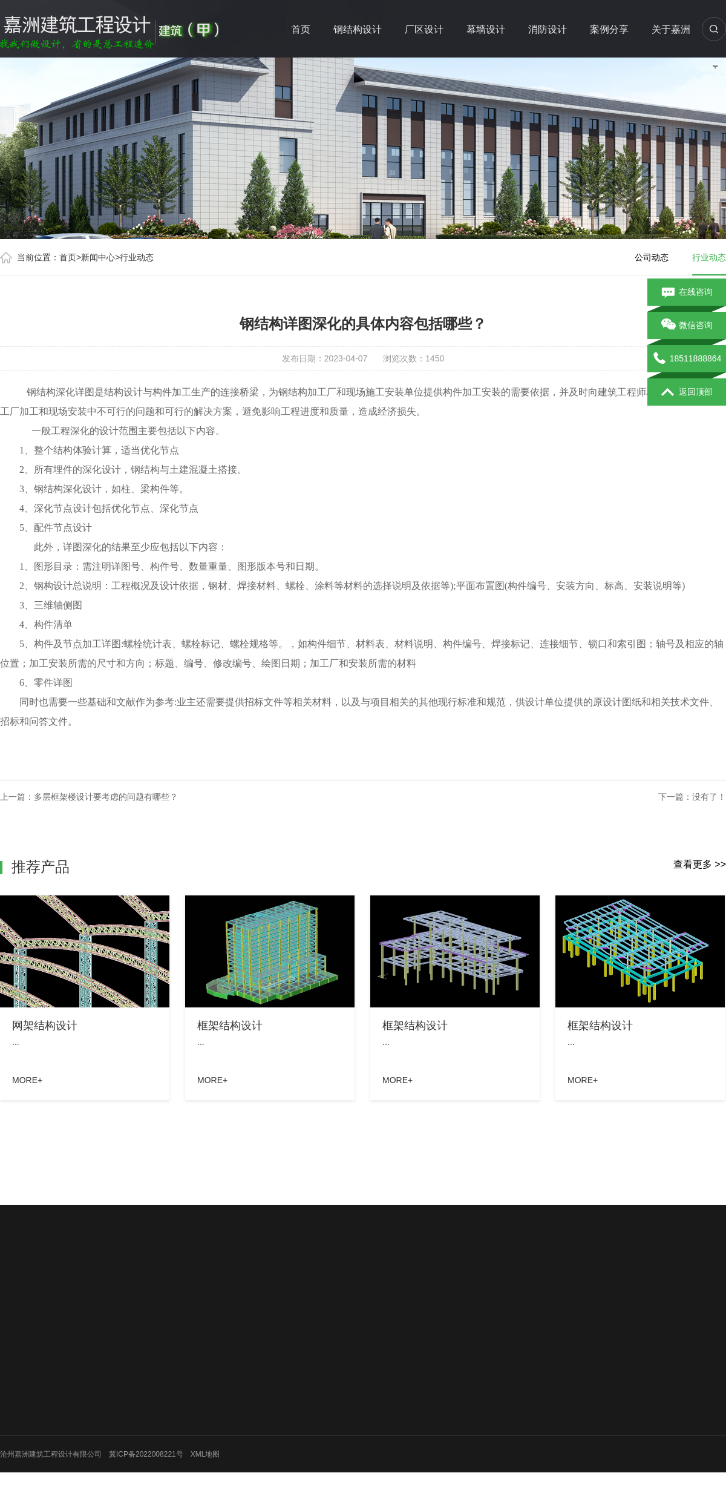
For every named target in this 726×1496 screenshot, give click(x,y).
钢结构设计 (357, 29)
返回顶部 (687, 392)
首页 (300, 29)
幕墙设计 (485, 29)
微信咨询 (687, 325)
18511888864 (687, 359)
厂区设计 (424, 29)
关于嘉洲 (671, 29)
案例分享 (609, 29)
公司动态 (652, 257)
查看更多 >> (699, 864)
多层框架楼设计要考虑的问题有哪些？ (106, 797)
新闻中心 (98, 257)
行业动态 (137, 257)
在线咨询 (687, 292)
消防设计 (547, 29)
